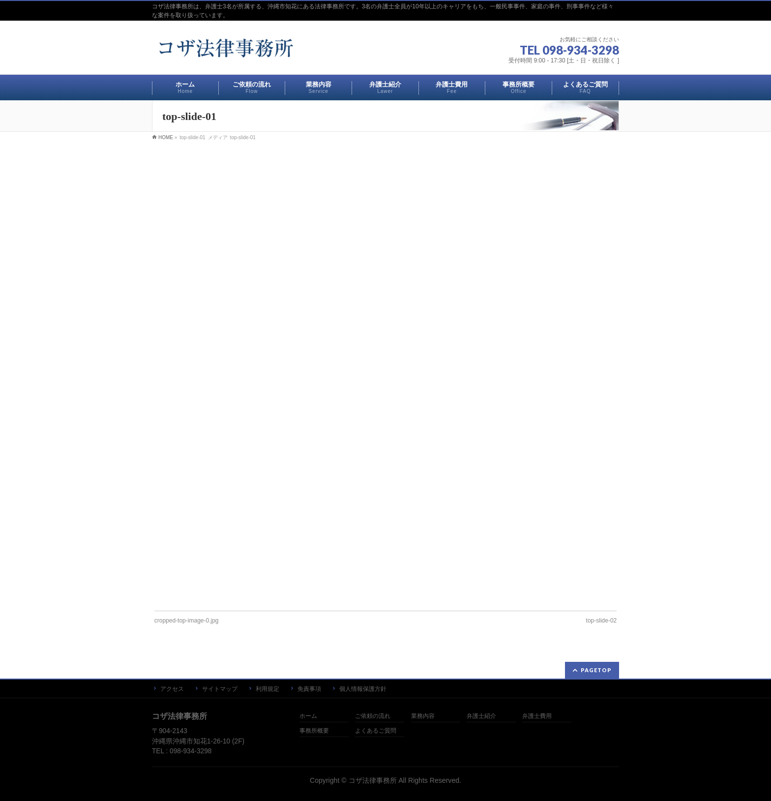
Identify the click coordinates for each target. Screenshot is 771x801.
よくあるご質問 (375, 731)
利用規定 (267, 688)
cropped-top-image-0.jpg (186, 620)
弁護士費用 (537, 716)
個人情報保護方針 (362, 688)
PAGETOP (596, 670)
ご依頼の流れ (372, 716)
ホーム (308, 716)
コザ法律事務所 (373, 780)
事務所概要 (314, 731)
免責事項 (309, 688)
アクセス (172, 688)
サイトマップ (219, 688)
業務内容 (423, 716)
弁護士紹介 (481, 716)
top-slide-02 (601, 620)
